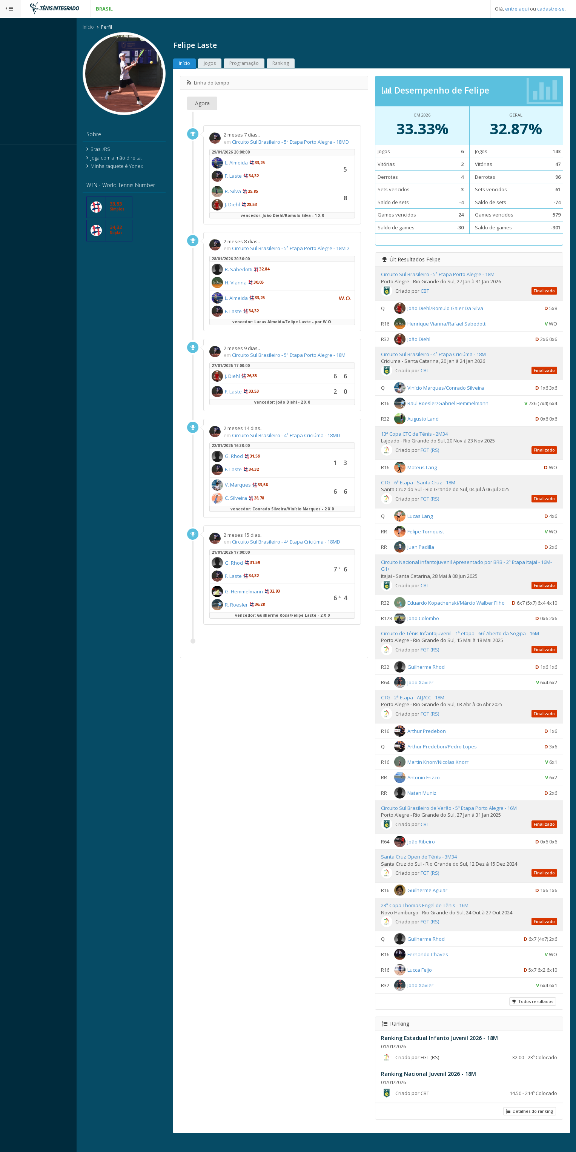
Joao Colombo (430, 630)
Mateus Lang (429, 467)
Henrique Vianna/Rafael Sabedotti (454, 324)
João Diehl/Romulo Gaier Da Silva (452, 308)
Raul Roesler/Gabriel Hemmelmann (455, 403)
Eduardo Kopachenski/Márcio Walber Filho (463, 603)
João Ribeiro (428, 853)
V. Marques (253, 499)
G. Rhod (249, 470)
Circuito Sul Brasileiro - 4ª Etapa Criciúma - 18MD (301, 449)
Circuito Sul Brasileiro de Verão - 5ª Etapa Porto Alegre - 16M (456, 819)
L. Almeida (251, 170)
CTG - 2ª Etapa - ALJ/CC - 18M (420, 709)
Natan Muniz (429, 804)
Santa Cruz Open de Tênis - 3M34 (426, 868)
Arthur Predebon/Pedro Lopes (449, 758)
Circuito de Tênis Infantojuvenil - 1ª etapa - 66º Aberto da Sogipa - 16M (467, 645)
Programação (258, 64)
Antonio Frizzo (431, 789)
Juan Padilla (428, 547)
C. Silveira (251, 512)
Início (103, 28)
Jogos (224, 64)
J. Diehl (247, 212)
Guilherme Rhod (433, 678)
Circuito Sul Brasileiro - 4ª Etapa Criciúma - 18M (440, 354)
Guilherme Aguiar (435, 902)
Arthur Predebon (434, 742)
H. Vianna (250, 297)
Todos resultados (531, 1013)
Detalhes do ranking (528, 1123)
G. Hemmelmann (259, 606)
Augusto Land (430, 419)
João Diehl (426, 339)
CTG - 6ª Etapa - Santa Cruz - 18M (425, 482)
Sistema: (14, 154)
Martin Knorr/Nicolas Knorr (445, 773)
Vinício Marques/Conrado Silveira (453, 388)
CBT (432, 291)
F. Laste (248, 183)
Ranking (295, 64)
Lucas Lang (427, 516)
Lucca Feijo (427, 981)
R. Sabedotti (253, 284)
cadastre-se (551, 8)
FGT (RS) (437, 450)
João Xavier (428, 694)
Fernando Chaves (435, 966)
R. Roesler (251, 619)
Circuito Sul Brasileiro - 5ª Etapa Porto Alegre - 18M (303, 369)
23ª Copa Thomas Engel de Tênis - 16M (432, 917)
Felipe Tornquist (433, 531)
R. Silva (248, 198)
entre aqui (517, 8)
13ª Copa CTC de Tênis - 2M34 (421, 434)
